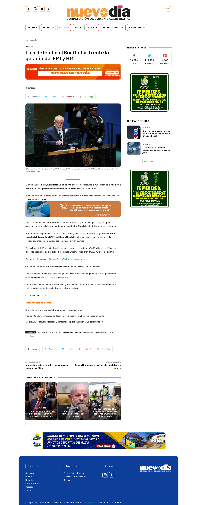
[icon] (28, 8)
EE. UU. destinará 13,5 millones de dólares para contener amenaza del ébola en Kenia (105, 413)
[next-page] (31, 424)
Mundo (34, 40)
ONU (111, 332)
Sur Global (30, 336)
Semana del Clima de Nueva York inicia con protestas (62, 259)
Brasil (58, 332)
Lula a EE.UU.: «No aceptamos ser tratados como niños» (73, 414)
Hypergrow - (90, 502)
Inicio (27, 40)
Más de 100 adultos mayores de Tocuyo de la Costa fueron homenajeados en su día (64, 316)
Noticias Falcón (101, 332)
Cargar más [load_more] (149, 161)
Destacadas (40, 408)
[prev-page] (27, 424)
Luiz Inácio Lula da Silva (72, 332)
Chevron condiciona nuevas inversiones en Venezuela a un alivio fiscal (156, 133)
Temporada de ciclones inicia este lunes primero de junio (156, 150)
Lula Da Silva (88, 332)
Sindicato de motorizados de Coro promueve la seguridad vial (54, 310)
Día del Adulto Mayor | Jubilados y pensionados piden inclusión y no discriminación (64, 322)
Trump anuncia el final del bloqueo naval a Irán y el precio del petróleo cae (41, 414)
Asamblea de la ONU (45, 332)
